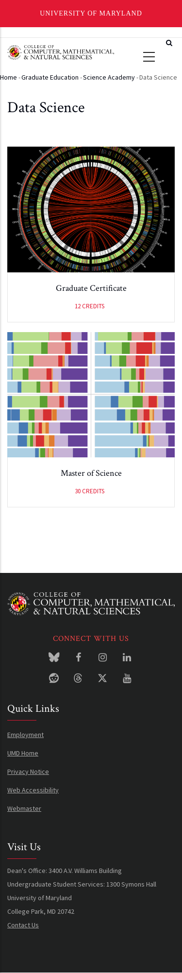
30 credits (89, 491)
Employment (25, 734)
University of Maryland (91, 13)
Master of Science (91, 473)
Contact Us (23, 925)
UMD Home (22, 753)
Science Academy (109, 77)
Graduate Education (50, 77)
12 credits (89, 306)
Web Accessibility (33, 790)
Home (8, 77)
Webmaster (24, 808)
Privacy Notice (28, 771)
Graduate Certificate (91, 288)
